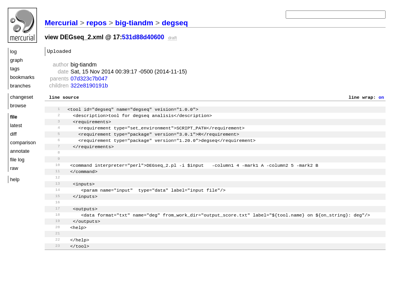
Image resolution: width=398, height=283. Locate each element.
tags (14, 69)
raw (14, 168)
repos (96, 23)
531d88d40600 (143, 37)
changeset (21, 97)
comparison (23, 142)
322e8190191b (89, 87)
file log (17, 159)
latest (16, 125)
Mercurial (61, 23)
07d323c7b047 (89, 80)
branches (20, 86)
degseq (175, 23)
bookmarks (22, 77)
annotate (20, 151)
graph (16, 60)
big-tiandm (134, 23)
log (13, 51)
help (14, 179)
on (381, 99)
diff (13, 134)
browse (18, 105)
